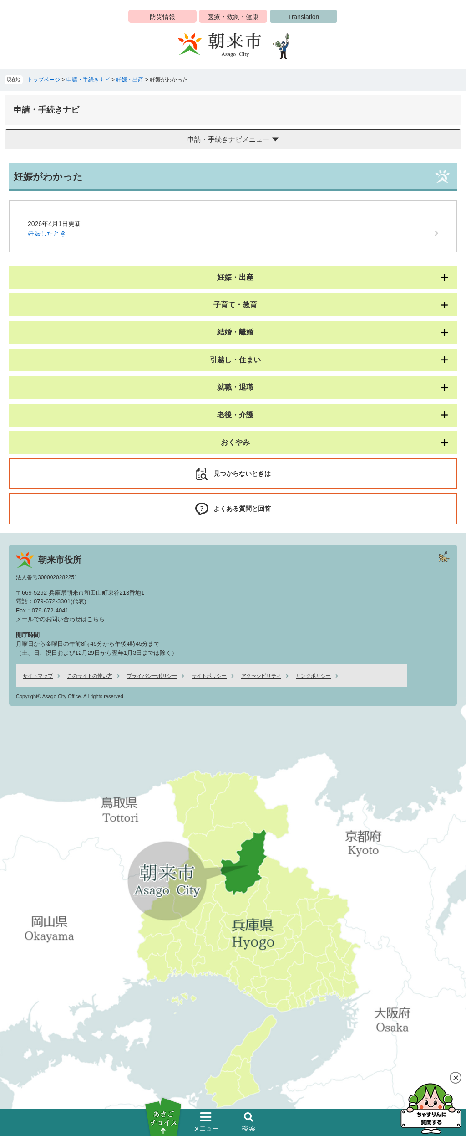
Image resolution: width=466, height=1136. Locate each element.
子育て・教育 (235, 304)
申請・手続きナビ (88, 80)
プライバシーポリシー (152, 676)
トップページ (43, 80)
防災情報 (162, 17)
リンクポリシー (313, 676)
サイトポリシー (209, 676)
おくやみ (235, 442)
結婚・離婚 (235, 332)
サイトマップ (38, 676)
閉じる (455, 1078)
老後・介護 (235, 415)
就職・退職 (235, 387)
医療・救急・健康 (233, 17)
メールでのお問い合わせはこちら (60, 619)
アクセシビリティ (261, 676)
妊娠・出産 (129, 80)
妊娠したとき (47, 233)
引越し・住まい (235, 360)
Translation (303, 17)
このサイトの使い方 (89, 676)
